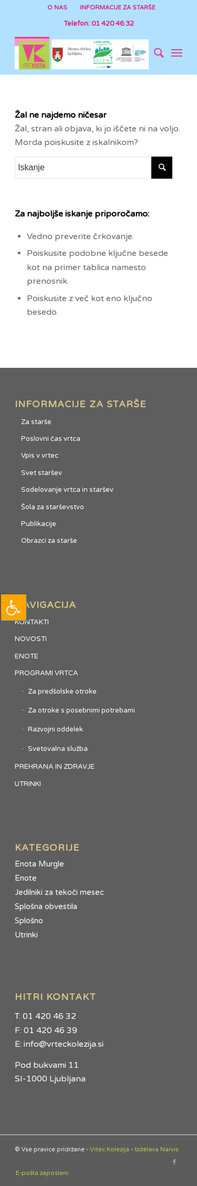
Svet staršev (41, 473)
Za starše (36, 422)
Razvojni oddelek (55, 729)
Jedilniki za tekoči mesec (59, 892)
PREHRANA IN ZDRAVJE (55, 766)
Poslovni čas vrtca (50, 439)
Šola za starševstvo (52, 507)
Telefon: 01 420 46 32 (99, 23)
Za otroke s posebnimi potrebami (81, 710)
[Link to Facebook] (174, 1162)
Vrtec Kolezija (109, 1149)
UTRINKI (28, 784)
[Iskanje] (153, 53)
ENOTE (26, 656)
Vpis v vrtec (39, 455)
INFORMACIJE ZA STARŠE (117, 7)
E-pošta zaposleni (42, 1173)
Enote (26, 878)
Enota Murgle (39, 864)
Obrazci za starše (49, 541)
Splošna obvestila (46, 906)
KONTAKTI (32, 622)
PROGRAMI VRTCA (46, 673)
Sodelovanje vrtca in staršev (67, 490)
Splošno (29, 920)
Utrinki (26, 935)
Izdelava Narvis (156, 1149)
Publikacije (38, 524)
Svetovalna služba (58, 749)
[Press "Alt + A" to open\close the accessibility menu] (13, 607)
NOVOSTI (31, 639)
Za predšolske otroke (62, 691)
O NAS (57, 7)
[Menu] (176, 53)
